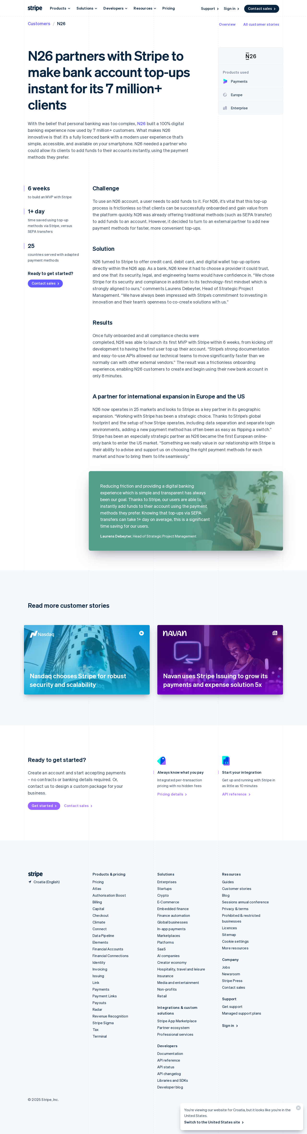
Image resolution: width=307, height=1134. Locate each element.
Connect (100, 928)
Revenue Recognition (110, 1016)
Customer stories (236, 888)
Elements (100, 942)
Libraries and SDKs (172, 1080)
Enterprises (167, 881)
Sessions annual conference (245, 902)
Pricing (168, 8)
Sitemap (229, 934)
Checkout (101, 915)
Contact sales (262, 8)
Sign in (232, 8)
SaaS (161, 949)
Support (210, 8)
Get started (44, 805)
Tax (96, 1029)
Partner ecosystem (173, 1027)
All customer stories (261, 24)
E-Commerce (168, 902)
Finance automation (173, 915)
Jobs (226, 967)
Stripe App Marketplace (177, 1020)
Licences (229, 927)
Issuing (98, 975)
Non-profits (167, 989)
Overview (227, 24)
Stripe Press (232, 980)
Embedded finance (173, 908)
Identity (99, 962)
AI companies (168, 955)
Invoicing (100, 969)
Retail (162, 996)
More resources (235, 948)
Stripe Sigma (103, 1022)
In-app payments (171, 928)
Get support (232, 1006)
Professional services (175, 1034)
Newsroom (231, 973)
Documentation (170, 1053)
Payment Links (105, 996)
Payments (101, 989)
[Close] (297, 1109)
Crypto (163, 895)
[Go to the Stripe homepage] (33, 874)
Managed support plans (241, 1013)
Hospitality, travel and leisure (181, 969)
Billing (97, 902)
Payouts (99, 1002)
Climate (99, 922)
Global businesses (172, 922)
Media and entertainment (178, 982)
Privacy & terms (235, 908)
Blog (226, 895)
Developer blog (170, 1087)
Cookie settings (235, 941)
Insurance (165, 975)
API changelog (169, 1073)
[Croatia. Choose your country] (44, 882)
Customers (39, 23)
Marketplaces (168, 935)
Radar (97, 1009)
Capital (98, 908)
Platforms (165, 942)
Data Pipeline (103, 935)
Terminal (100, 1036)
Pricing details (172, 794)
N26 (141, 123)
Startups (164, 888)
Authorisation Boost (109, 895)
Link (96, 982)
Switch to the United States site (214, 1122)
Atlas (97, 888)
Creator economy (172, 962)
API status (165, 1066)
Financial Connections (111, 955)
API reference (236, 794)
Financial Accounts (108, 949)
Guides (228, 881)
